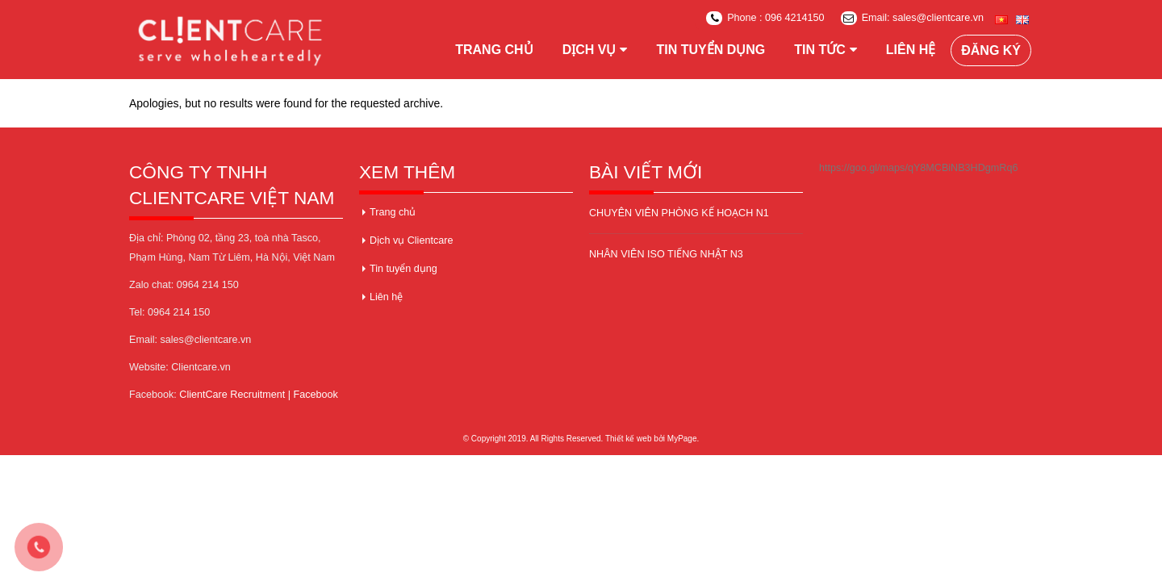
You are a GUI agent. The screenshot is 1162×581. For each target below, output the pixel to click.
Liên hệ (910, 49)
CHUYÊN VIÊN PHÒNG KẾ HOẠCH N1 (679, 213)
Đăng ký (991, 50)
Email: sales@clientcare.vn (912, 18)
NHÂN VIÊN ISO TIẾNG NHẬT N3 (666, 254)
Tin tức (820, 49)
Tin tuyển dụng (710, 49)
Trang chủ (494, 49)
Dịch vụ (589, 49)
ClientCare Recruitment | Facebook (258, 394)
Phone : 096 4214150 (765, 18)
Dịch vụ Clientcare (411, 240)
